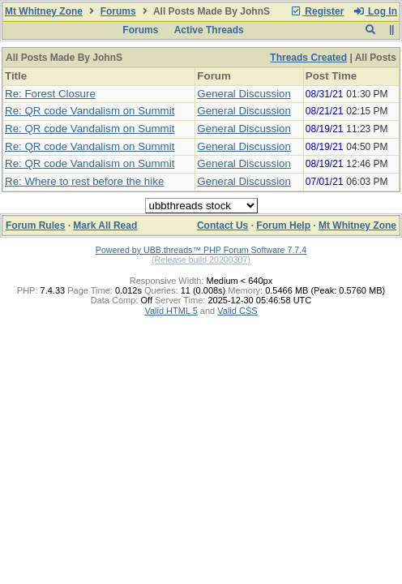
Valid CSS (237, 311)
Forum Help (283, 225)
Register (317, 11)
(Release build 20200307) (201, 259)
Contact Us (222, 225)
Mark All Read (105, 225)
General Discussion (244, 94)
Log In (375, 11)
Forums (118, 11)
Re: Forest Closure (50, 94)
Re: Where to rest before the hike (84, 181)
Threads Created (308, 57)
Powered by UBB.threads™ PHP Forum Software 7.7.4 (201, 250)
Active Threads (209, 30)
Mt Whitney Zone (44, 11)
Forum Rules (35, 225)
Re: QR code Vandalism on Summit (89, 111)
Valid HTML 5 (170, 311)
